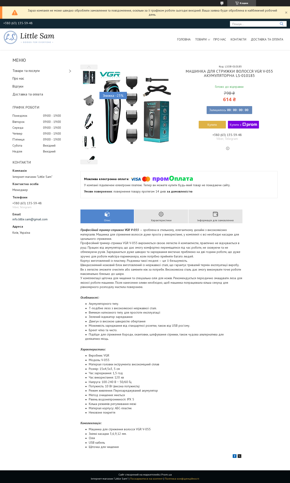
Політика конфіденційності (182, 478)
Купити (212, 125)
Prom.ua (166, 474)
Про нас (219, 39)
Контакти (238, 39)
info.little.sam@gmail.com (30, 219)
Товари (201, 39)
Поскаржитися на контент (146, 478)
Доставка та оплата (267, 39)
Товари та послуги (26, 71)
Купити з (243, 125)
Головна (184, 39)
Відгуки (17, 86)
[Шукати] (281, 24)
